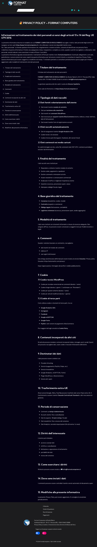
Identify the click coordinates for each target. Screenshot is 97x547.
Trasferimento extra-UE (12, 106)
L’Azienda (45, 506)
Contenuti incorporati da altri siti (15, 98)
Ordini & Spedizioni (48, 509)
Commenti (8, 89)
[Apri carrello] (73, 10)
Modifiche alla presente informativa (16, 127)
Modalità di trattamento (13, 85)
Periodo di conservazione (13, 110)
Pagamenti (46, 515)
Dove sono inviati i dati (12, 123)
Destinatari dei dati (11, 102)
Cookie (7, 93)
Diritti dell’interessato (12, 115)
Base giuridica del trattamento (15, 80)
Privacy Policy (38, 525)
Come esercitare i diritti (12, 119)
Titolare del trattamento (13, 68)
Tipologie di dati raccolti (12, 72)
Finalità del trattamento (12, 76)
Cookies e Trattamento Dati (51, 525)
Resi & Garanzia (47, 512)
